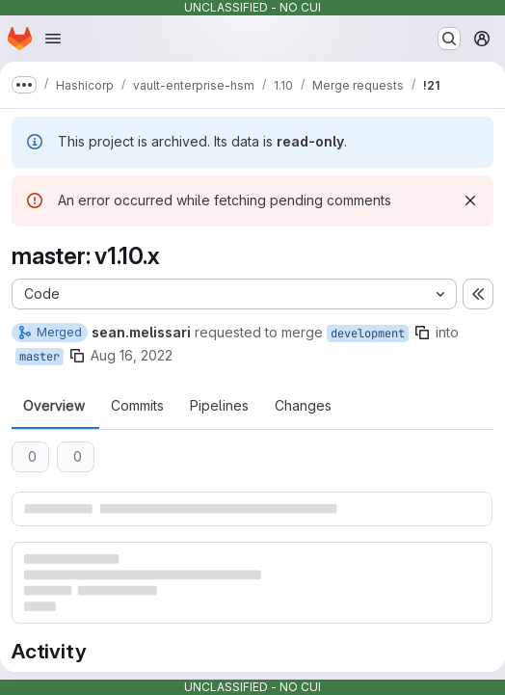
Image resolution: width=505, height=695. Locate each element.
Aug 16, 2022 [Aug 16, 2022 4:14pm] (132, 355)
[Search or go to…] (449, 38)
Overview (54, 406)
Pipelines (219, 406)
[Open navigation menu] (53, 38)
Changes (303, 406)
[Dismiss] (470, 200)
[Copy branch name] (422, 332)
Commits (137, 406)
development (368, 333)
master (39, 356)
